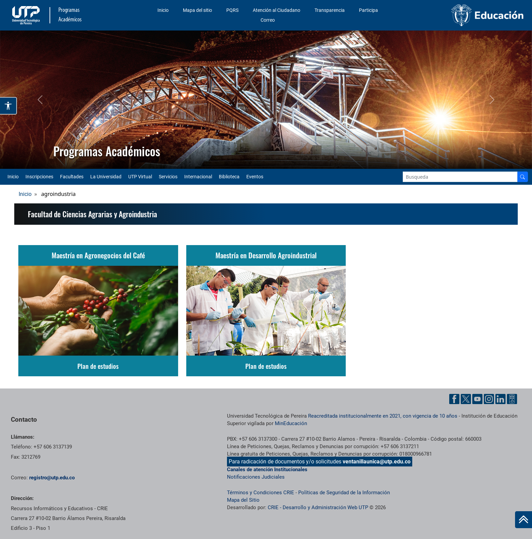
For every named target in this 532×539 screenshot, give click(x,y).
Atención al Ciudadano (276, 10)
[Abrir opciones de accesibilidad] (8, 106)
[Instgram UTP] (489, 399)
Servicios (168, 176)
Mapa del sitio (197, 10)
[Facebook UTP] (454, 399)
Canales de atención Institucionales (267, 469)
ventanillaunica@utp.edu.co (377, 461)
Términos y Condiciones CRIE (260, 493)
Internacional (198, 176)
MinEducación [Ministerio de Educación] (291, 423)
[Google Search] (460, 177)
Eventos (254, 176)
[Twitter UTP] (466, 399)
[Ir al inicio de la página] (523, 520)
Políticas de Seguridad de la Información (344, 493)
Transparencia (330, 10)
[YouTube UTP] (477, 399)
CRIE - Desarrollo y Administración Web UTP (318, 507)
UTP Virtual (140, 176)
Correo (268, 20)
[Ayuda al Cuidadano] (512, 399)
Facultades (71, 176)
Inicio (163, 10)
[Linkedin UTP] (500, 399)
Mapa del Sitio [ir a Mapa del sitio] (243, 500)
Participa (368, 10)
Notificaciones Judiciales (256, 477)
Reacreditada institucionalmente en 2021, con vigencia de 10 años (382, 416)
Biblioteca (229, 176)
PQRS (232, 10)
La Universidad (105, 176)
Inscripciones (39, 176)
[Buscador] (522, 177)
